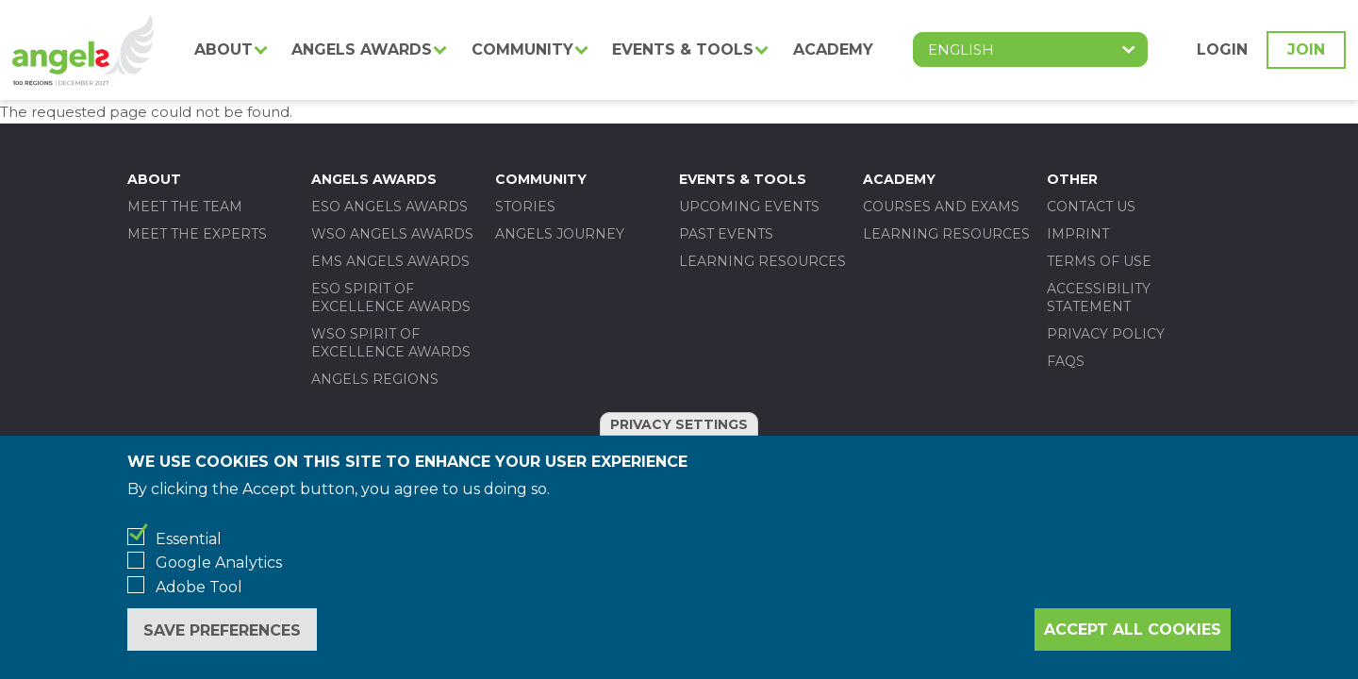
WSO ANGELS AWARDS (392, 233)
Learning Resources (762, 261)
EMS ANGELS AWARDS (390, 261)
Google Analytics (219, 562)
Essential (189, 539)
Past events (726, 233)
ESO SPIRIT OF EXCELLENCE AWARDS (391, 297)
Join (1306, 49)
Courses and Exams (941, 206)
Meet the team (184, 206)
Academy (833, 49)
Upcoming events (749, 206)
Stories (525, 206)
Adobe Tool (199, 587)
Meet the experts (197, 233)
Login (1222, 49)
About (223, 49)
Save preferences (222, 630)
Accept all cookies (1132, 629)
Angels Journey (559, 233)
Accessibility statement (1099, 297)
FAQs (1066, 361)
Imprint (1078, 233)
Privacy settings (679, 424)
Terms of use (1099, 261)
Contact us (1091, 206)
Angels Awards (361, 49)
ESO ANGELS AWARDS (389, 206)
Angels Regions (375, 379)
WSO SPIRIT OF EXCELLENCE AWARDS (391, 342)
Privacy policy (1106, 333)
